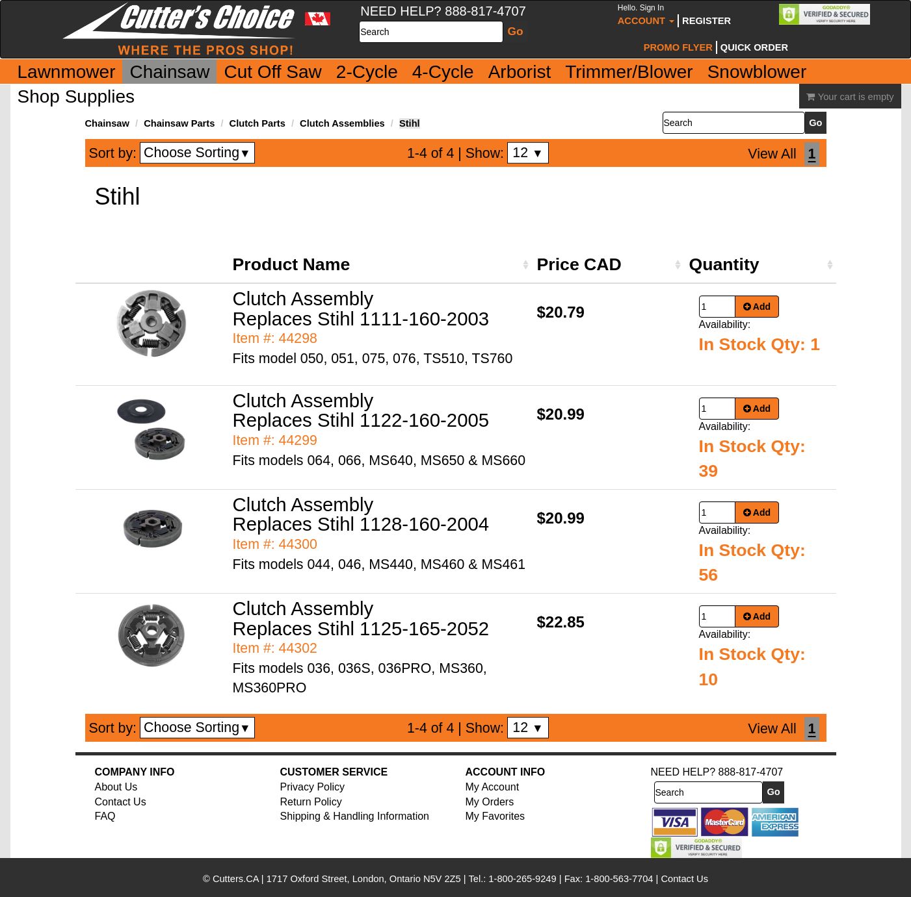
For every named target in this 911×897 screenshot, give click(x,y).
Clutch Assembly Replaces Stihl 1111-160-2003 (361, 308)
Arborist (519, 72)
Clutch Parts (257, 123)
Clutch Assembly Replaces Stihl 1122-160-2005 (361, 410)
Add (757, 306)
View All (772, 154)
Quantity (724, 264)
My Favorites (495, 816)
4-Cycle (443, 72)
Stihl (409, 123)
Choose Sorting (197, 152)
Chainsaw (169, 72)
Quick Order (754, 47)
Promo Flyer (678, 47)
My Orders (490, 801)
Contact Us (120, 801)
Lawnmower (67, 72)
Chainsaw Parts (179, 123)
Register (706, 21)
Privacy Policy (312, 786)
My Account (493, 786)
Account (646, 14)
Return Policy (311, 801)
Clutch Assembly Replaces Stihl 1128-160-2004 (361, 514)
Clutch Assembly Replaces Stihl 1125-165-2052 (361, 618)
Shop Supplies (76, 96)
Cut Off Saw (272, 72)
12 (527, 152)
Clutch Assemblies (342, 123)
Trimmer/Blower (629, 72)
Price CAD (579, 264)
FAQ (105, 816)
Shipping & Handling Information (354, 816)
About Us (116, 786)
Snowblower (757, 72)
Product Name (291, 264)
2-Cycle (367, 72)
